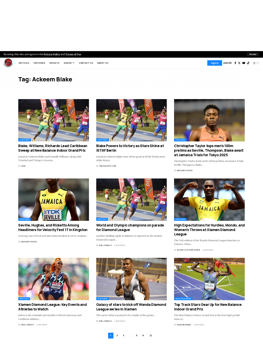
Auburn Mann (184, 324)
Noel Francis (105, 245)
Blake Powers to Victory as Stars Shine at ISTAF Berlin (130, 148)
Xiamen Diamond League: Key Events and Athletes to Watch (52, 307)
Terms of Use (74, 54)
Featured (25, 140)
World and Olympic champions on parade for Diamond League (130, 227)
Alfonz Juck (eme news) (188, 250)
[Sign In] (214, 63)
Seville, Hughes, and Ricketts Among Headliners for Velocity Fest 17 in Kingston (52, 227)
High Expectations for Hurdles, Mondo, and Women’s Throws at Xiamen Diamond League (209, 230)
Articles (102, 219)
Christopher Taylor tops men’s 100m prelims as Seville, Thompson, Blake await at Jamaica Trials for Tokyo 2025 (208, 150)
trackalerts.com (107, 166)
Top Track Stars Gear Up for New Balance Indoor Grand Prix (207, 307)
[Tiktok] (248, 63)
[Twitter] (239, 63)
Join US (227, 62)
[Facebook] (235, 63)
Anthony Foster (185, 170)
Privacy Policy (52, 54)
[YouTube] (243, 63)
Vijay (23, 166)
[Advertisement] (131, 25)
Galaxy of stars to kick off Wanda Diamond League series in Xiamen (131, 307)
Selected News (183, 298)
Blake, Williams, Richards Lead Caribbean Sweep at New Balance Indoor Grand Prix (52, 148)
